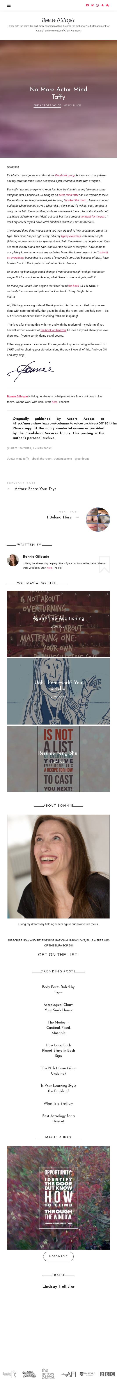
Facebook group (65, 175)
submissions (64, 458)
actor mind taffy (68, 195)
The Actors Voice (47, 106)
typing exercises (71, 236)
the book (73, 286)
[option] (10, 1374)
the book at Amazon (53, 330)
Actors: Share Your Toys (58, 487)
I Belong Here (58, 516)
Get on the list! (58, 954)
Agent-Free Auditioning (58, 618)
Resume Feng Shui (58, 753)
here (54, 402)
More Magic (58, 1256)
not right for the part (93, 216)
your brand (82, 458)
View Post (58, 627)
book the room (42, 458)
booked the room (75, 200)
